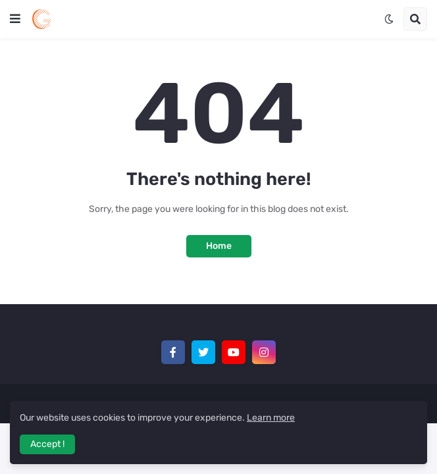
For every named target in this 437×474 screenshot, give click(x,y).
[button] (15, 19)
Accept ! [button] (47, 444)
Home (219, 245)
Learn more (271, 417)
